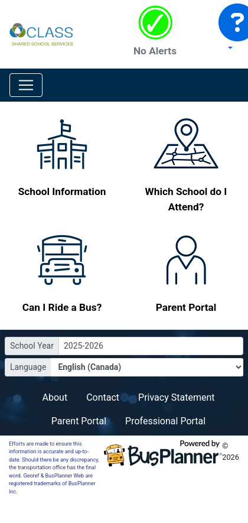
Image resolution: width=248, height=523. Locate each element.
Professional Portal (165, 421)
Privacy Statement (176, 397)
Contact (102, 397)
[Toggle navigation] (26, 85)
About (55, 397)
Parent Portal (78, 421)
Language (28, 367)
